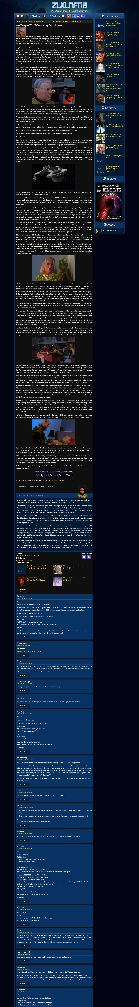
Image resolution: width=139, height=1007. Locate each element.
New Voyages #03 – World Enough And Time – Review (31, 569)
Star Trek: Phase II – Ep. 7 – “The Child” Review (69, 581)
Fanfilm (18, 560)
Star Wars (66, 22)
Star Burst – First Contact (66, 417)
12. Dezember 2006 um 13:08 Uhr (25, 645)
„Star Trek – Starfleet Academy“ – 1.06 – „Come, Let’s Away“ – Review (109, 99)
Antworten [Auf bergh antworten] (23, 751)
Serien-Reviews (35, 22)
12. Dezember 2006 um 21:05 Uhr (24, 759)
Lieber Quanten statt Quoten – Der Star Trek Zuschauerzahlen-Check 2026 (109, 88)
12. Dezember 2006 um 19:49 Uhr (24, 663)
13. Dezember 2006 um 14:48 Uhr (24, 909)
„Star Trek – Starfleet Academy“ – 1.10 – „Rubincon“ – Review (107, 36)
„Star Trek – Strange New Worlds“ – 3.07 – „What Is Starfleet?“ (108, 117)
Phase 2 (23, 560)
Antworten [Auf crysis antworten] (23, 840)
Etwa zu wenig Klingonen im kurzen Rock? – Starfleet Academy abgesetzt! (109, 25)
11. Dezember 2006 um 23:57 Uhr (24, 598)
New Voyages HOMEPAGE (56, 480)
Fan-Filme (36, 556)
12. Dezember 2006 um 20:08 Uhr (25, 699)
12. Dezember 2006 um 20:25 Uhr (25, 713)
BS (82, 16)
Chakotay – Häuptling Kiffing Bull (109, 159)
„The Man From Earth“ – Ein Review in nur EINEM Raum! (109, 128)
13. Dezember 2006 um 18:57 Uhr (24, 932)
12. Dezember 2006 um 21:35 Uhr (24, 792)
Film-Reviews (23, 22)
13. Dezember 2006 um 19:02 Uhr (24, 954)
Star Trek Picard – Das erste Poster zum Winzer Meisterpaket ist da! (109, 149)
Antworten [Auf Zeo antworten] (23, 675)
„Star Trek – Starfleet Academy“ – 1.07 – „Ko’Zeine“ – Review (107, 78)
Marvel (79, 22)
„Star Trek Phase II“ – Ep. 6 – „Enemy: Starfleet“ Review (31, 581)
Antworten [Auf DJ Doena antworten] (23, 655)
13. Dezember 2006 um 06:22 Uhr (25, 807)
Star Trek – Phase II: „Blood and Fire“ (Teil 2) (68, 569)
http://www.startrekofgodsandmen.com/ (29, 651)
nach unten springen (22, 592)
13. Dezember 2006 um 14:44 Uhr (24, 848)
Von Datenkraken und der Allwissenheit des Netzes (108, 138)
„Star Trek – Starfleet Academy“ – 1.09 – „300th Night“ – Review (109, 46)
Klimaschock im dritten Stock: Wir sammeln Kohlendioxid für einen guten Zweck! (109, 170)
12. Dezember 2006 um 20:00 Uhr (25, 684)
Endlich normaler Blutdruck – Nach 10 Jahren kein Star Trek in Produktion (109, 57)
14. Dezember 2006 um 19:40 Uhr (24, 992)
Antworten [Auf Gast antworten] (23, 637)
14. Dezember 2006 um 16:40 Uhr (24, 969)
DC (73, 22)
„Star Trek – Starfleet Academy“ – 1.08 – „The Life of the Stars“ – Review (109, 67)
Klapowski (21, 556)
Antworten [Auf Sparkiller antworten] (23, 784)
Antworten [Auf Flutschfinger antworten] (23, 690)
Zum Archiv (99, 230)
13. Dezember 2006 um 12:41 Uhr (24, 833)
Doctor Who (56, 22)
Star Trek (47, 22)
